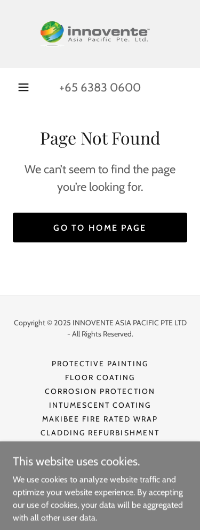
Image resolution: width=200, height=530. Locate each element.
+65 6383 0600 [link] (100, 87)
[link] (100, 34)
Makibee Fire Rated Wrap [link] (100, 419)
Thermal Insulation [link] (99, 446)
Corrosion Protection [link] (100, 391)
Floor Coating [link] (100, 377)
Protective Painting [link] (100, 363)
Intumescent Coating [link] (100, 405)
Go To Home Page (99, 228)
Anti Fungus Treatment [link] (100, 460)
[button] (23, 87)
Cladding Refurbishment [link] (100, 433)
